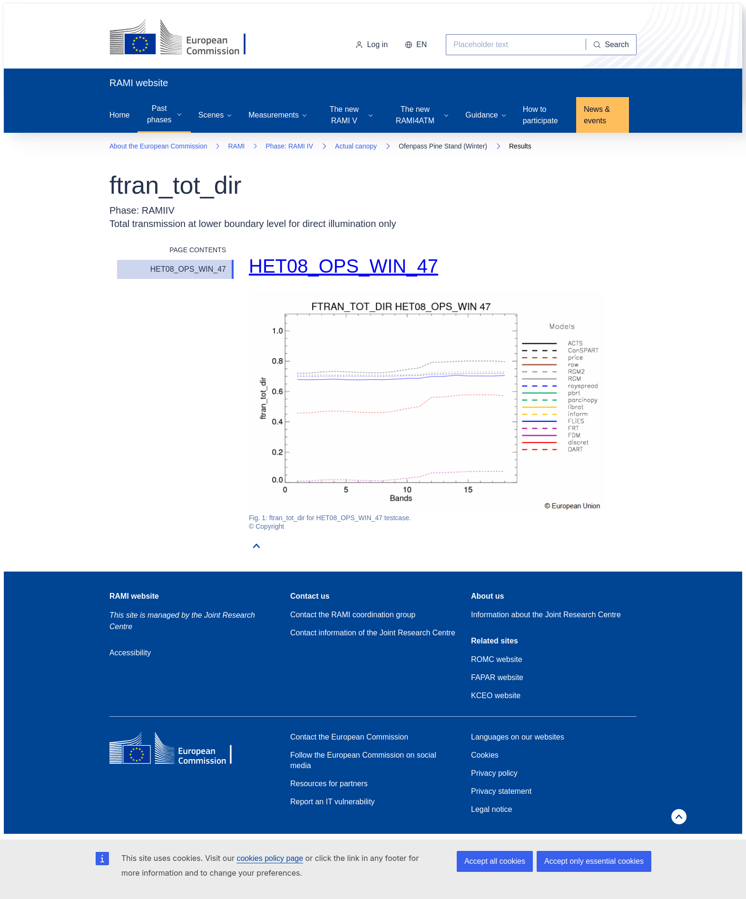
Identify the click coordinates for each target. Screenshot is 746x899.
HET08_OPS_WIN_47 (188, 269)
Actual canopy (356, 146)
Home (119, 115)
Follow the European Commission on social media (363, 760)
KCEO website (495, 696)
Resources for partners (329, 784)
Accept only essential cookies (594, 861)
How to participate (540, 115)
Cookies (485, 755)
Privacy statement (501, 791)
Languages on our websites (517, 737)
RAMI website (134, 596)
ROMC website (496, 659)
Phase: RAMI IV (289, 146)
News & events (597, 115)
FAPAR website (497, 677)
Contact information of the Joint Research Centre (372, 633)
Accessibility (130, 653)
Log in (371, 44)
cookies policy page (269, 858)
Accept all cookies (494, 861)
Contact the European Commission (349, 737)
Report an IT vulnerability (332, 802)
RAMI (236, 146)
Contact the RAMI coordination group (352, 615)
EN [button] (416, 44)
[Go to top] (256, 551)
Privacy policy (494, 773)
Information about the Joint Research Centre (546, 615)
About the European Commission (158, 146)
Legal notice (491, 809)
